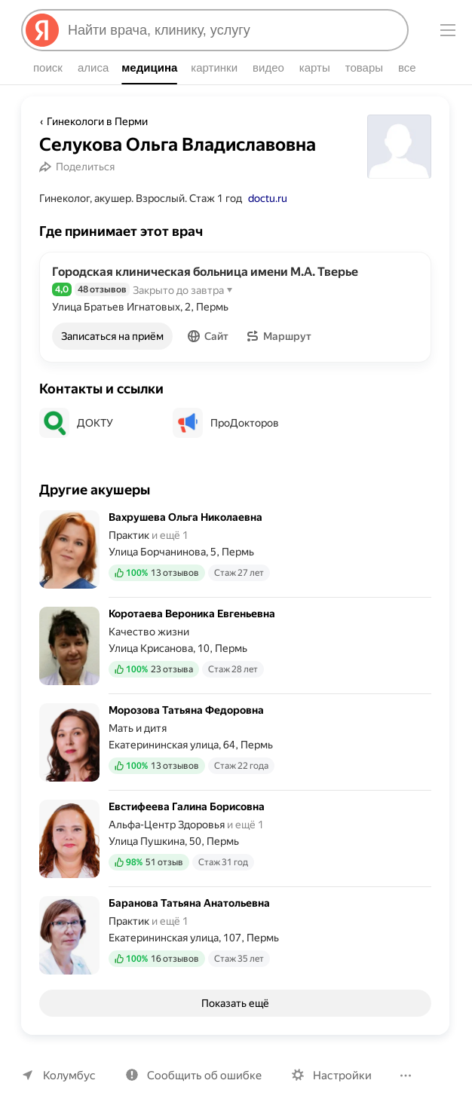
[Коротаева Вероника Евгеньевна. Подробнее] (235, 646)
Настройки (335, 1075)
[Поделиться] (78, 166)
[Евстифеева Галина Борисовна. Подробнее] (235, 839)
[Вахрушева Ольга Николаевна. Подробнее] (235, 554)
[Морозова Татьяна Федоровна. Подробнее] (235, 742)
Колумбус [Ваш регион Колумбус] (68, 1075)
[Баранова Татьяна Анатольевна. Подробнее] (235, 931)
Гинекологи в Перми (96, 121)
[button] (209, 336)
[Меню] (448, 30)
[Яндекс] (42, 30)
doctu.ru (266, 198)
